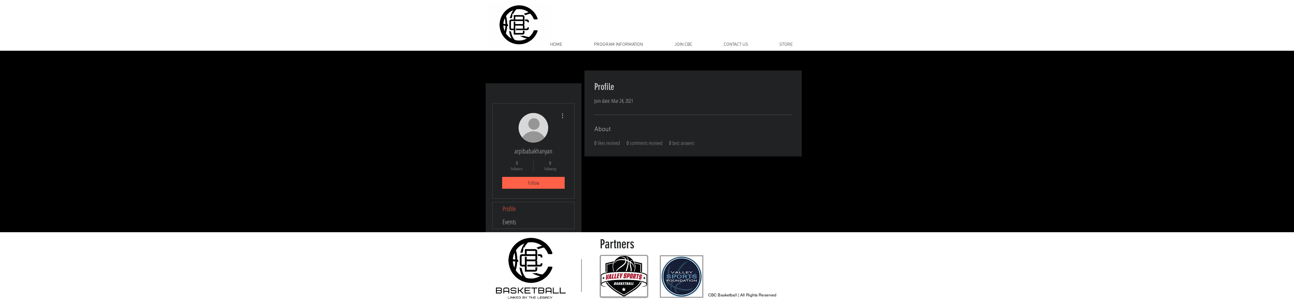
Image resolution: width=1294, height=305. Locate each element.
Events (509, 221)
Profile (509, 208)
